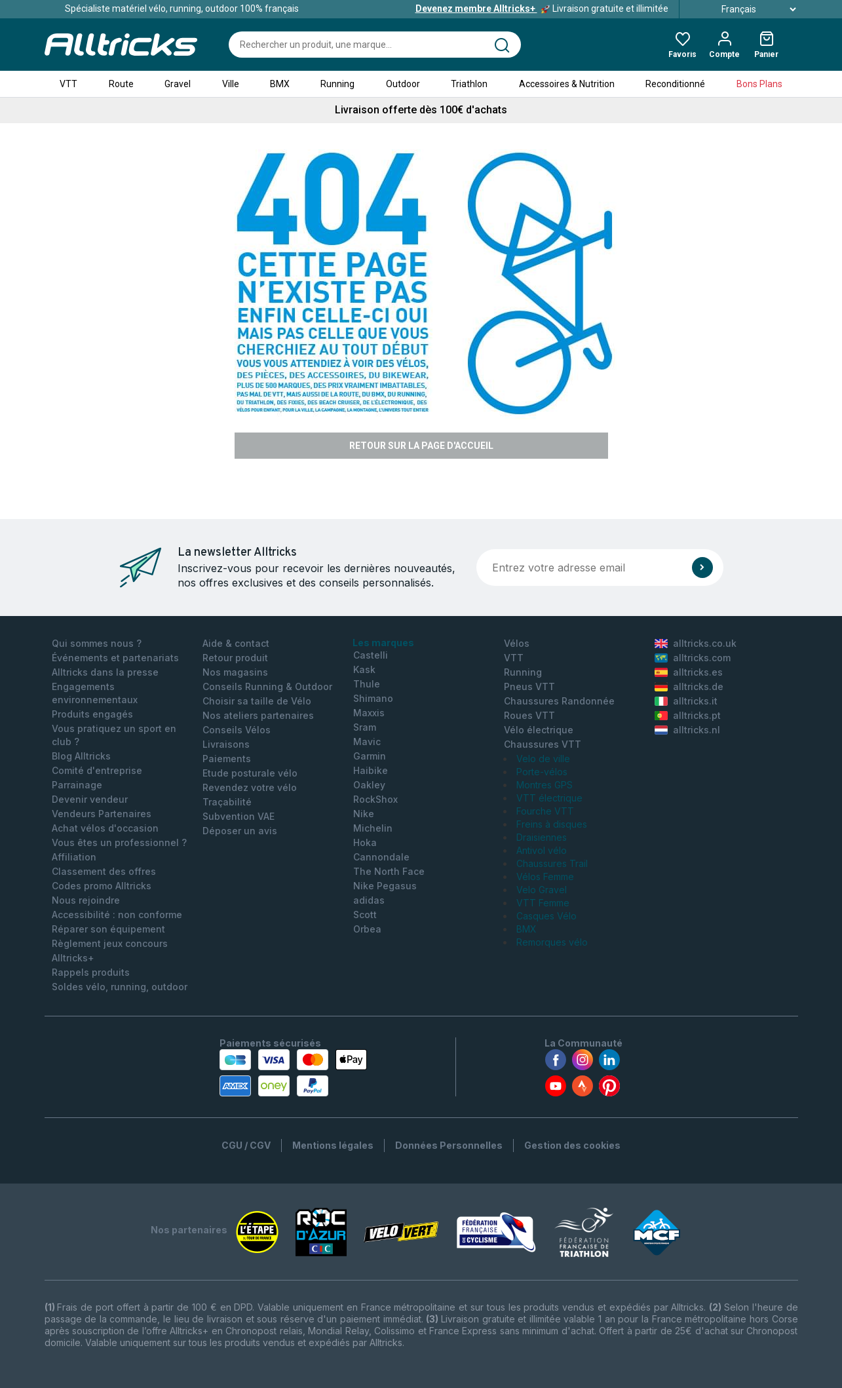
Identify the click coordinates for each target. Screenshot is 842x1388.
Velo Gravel (541, 889)
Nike (363, 813)
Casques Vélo (546, 915)
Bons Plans (759, 84)
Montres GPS (544, 784)
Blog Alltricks (81, 755)
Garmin (369, 755)
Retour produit (235, 657)
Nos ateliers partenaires (258, 715)
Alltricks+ (73, 957)
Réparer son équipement (108, 929)
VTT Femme (542, 902)
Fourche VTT (545, 811)
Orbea (367, 929)
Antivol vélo (541, 850)
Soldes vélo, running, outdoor (119, 986)
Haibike (370, 770)
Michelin (372, 828)
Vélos (516, 643)
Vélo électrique (538, 729)
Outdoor (403, 84)
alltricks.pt (688, 715)
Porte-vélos (541, 771)
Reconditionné (675, 84)
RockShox (375, 799)
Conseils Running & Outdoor (267, 686)
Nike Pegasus (385, 885)
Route (121, 84)
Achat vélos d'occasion (105, 828)
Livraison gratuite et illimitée (541, 8)
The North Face (389, 871)
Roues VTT (529, 715)
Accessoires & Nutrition (567, 84)
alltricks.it (686, 700)
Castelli (370, 655)
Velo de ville (543, 758)
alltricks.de (689, 686)
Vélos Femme (545, 876)
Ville (230, 84)
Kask (364, 669)
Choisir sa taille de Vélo (256, 700)
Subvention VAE (238, 816)
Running (337, 84)
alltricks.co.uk (696, 643)
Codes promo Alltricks (101, 885)
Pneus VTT (529, 686)
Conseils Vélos (236, 729)
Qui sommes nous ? (97, 643)
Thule (366, 683)
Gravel (177, 84)
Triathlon (469, 84)
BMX (280, 84)
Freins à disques (551, 824)
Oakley (369, 784)
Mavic (367, 741)
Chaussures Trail (552, 863)
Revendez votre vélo (249, 787)
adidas (369, 900)
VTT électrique (549, 797)
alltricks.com (693, 657)
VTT (68, 84)
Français (744, 9)
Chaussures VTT (542, 744)
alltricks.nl (687, 729)
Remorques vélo (552, 942)
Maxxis (369, 712)
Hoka (365, 842)
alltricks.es (689, 672)
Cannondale (381, 856)
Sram (364, 727)
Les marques (383, 642)
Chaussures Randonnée (559, 700)
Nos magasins (235, 672)
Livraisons (226, 744)
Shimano (373, 698)
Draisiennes (541, 837)
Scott (365, 914)
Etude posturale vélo (249, 773)
